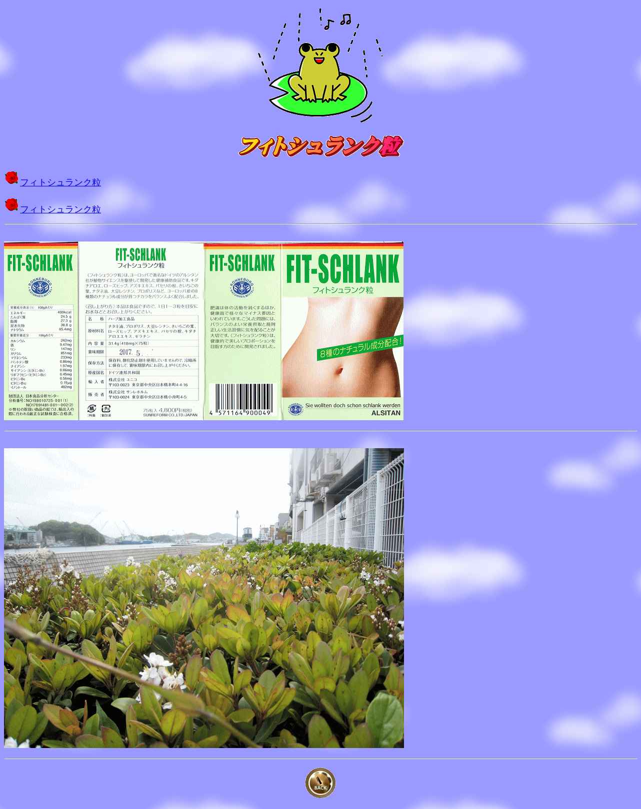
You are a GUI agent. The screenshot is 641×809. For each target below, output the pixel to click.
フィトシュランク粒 (60, 182)
